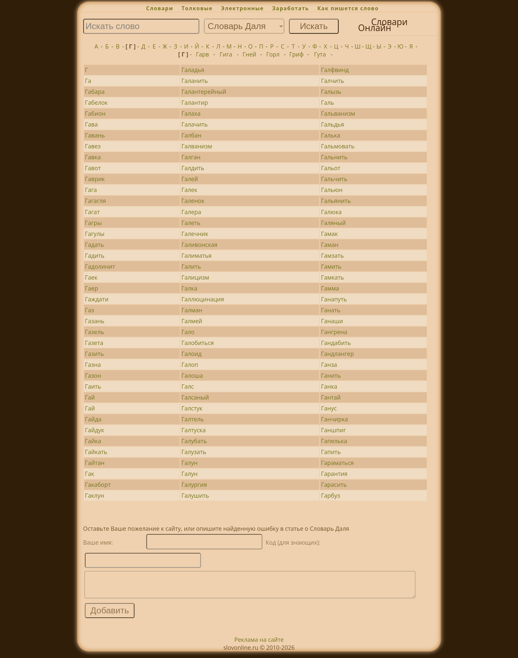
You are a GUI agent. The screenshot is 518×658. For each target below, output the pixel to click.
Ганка (329, 386)
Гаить (93, 386)
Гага (91, 190)
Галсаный (195, 397)
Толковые (197, 8)
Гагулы (94, 234)
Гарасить (334, 484)
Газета (94, 343)
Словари (159, 8)
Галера (191, 212)
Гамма (330, 288)
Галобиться (197, 343)
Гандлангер (337, 354)
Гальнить (334, 157)
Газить (94, 354)
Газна (93, 364)
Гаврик (95, 179)
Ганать (331, 310)
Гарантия (334, 474)
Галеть (191, 223)
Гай (90, 397)
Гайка (93, 441)
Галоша (192, 375)
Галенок (192, 201)
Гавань (95, 135)
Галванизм (196, 146)
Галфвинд (335, 70)
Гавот (93, 168)
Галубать (194, 441)
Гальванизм (338, 113)
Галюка (331, 212)
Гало (188, 332)
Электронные (242, 8)
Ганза (329, 364)
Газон (93, 375)
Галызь (331, 92)
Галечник (194, 234)
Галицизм (195, 277)
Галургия (194, 484)
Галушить (195, 495)
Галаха (191, 113)
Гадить (94, 255)
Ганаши (332, 321)
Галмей (191, 321)
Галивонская (199, 245)
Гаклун (94, 495)
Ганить (331, 375)
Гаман (330, 245)
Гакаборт (98, 484)
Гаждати (96, 299)
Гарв (202, 54)
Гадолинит (100, 266)
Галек (189, 190)
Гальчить (334, 179)
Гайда (93, 419)
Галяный (333, 223)
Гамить (331, 266)
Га (88, 81)
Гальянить (336, 201)
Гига (226, 54)
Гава (91, 124)
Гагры (93, 223)
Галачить (194, 124)
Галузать (193, 452)
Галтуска (193, 430)
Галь (327, 102)
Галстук (192, 408)
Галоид (191, 354)
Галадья (192, 70)
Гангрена (334, 332)
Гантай (331, 397)
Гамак (329, 234)
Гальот (330, 168)
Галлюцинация (202, 299)
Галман (191, 310)
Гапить (331, 452)
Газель (94, 332)
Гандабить (336, 343)
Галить (191, 266)
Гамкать (332, 277)
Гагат (92, 212)
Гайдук (94, 430)
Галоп (189, 364)
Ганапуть (334, 299)
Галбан (191, 135)
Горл (273, 54)
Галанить (194, 81)
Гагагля (95, 201)
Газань (94, 321)
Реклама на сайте (259, 644)
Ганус (329, 408)
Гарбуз (330, 495)
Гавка (93, 157)
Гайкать (96, 452)
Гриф (296, 54)
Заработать (290, 8)
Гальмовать (337, 146)
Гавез (92, 146)
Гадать (94, 245)
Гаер (91, 288)
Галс (187, 386)
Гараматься (337, 463)
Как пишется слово (348, 8)
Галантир (194, 102)
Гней (249, 54)
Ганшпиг (333, 430)
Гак (89, 474)
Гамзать (332, 255)
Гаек (91, 277)
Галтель (192, 419)
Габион (95, 113)
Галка (189, 288)
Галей (189, 179)
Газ (89, 310)
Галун (189, 463)
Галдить (192, 168)
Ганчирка (334, 419)
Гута (320, 54)
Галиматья (196, 255)
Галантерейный (203, 92)
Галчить (332, 81)
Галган (191, 157)
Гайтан (94, 463)
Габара (95, 92)
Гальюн (332, 190)
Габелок (96, 102)
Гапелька (334, 441)
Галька (330, 135)
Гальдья (332, 124)
